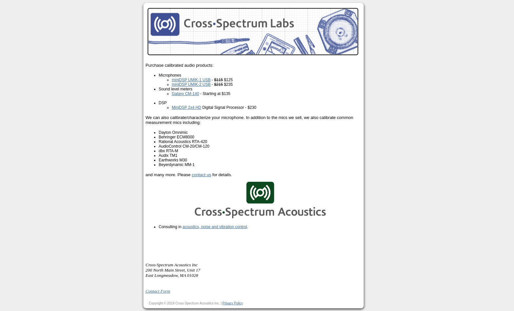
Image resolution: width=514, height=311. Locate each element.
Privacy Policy (233, 303)
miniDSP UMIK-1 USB (191, 80)
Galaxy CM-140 (185, 93)
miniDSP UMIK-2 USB (191, 84)
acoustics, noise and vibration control (215, 227)
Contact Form (158, 291)
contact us (201, 174)
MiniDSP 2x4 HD (186, 107)
